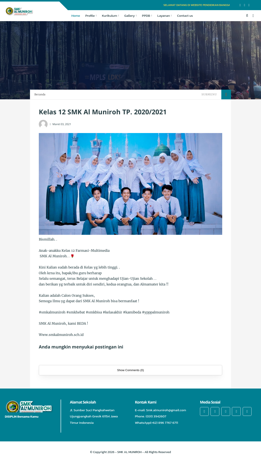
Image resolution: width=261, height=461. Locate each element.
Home (75, 15)
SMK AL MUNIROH (129, 452)
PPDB (146, 15)
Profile (90, 15)
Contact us (185, 15)
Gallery (129, 15)
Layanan (163, 15)
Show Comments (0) (130, 370)
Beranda (39, 94)
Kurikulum (109, 15)
